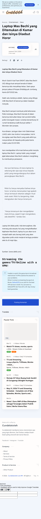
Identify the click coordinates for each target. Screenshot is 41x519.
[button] (34, 12)
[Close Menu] (38, 5)
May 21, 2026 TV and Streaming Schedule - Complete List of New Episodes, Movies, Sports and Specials (20, 392)
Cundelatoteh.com (15, 477)
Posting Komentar (20, 303)
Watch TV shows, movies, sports (19, 347)
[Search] (37, 12)
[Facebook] (5, 441)
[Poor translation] (7, 490)
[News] (16, 376)
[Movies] (22, 344)
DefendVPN (16, 283)
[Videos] (17, 344)
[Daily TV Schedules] (26, 358)
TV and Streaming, (22, 363)
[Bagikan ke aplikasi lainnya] (21, 60)
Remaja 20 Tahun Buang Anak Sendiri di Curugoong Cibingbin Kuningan (22, 380)
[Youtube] (20, 441)
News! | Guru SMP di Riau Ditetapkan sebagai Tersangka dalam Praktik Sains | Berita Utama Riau (21, 404)
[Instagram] (13, 441)
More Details (29, 5)
